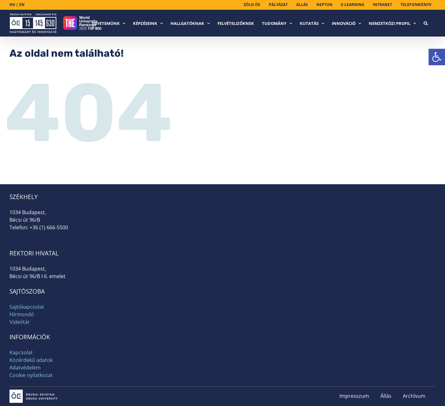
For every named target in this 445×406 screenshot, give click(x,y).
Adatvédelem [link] (25, 367)
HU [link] (12, 4)
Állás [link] (385, 395)
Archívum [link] (414, 395)
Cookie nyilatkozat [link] (31, 375)
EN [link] (22, 4)
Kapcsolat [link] (21, 352)
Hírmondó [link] (21, 314)
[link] (437, 57)
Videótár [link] (19, 321)
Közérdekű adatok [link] (31, 360)
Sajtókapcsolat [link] (26, 306)
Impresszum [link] (354, 395)
